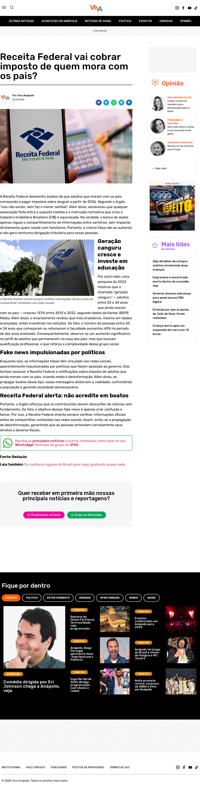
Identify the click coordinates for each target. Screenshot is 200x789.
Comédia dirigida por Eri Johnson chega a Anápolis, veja (31, 686)
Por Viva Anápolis (23, 95)
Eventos (145, 21)
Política (125, 21)
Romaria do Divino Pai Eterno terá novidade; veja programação (82, 622)
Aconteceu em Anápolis (59, 21)
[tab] (11, 597)
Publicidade (59, 767)
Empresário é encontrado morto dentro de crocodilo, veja (171, 281)
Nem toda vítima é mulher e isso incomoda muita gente (180, 130)
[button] (99, 102)
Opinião (185, 21)
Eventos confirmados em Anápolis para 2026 (146, 622)
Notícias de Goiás (98, 21)
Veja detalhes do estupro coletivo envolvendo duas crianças (170, 265)
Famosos (166, 21)
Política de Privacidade (88, 767)
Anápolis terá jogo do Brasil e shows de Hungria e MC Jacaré (147, 654)
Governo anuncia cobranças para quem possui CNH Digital (172, 297)
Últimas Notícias (21, 21)
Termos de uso (120, 767)
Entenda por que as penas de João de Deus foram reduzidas (171, 314)
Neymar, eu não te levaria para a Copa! (180, 148)
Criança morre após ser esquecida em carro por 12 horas (171, 330)
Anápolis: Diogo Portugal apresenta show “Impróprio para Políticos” (81, 653)
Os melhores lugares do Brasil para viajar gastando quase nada (74, 464)
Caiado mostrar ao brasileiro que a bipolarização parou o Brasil (178, 106)
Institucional (11, 767)
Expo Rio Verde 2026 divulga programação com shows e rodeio (80, 685)
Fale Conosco (35, 767)
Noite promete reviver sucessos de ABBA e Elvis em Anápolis (147, 685)
